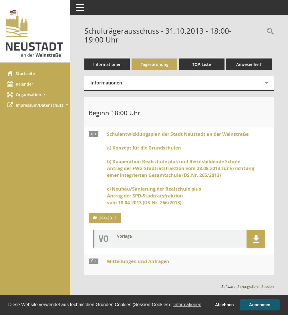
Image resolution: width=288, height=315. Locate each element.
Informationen (109, 64)
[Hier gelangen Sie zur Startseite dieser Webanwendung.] (35, 33)
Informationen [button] (187, 304)
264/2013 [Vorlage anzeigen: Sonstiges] (109, 230)
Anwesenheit (108, 77)
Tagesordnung (156, 64)
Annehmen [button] (259, 304)
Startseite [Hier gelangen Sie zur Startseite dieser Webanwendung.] (22, 73)
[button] (35, 94)
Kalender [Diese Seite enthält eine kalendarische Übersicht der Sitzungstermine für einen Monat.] (22, 84)
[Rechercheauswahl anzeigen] (269, 31)
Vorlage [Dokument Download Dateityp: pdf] (125, 249)
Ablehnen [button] (224, 304)
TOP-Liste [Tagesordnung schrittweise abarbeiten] (203, 64)
